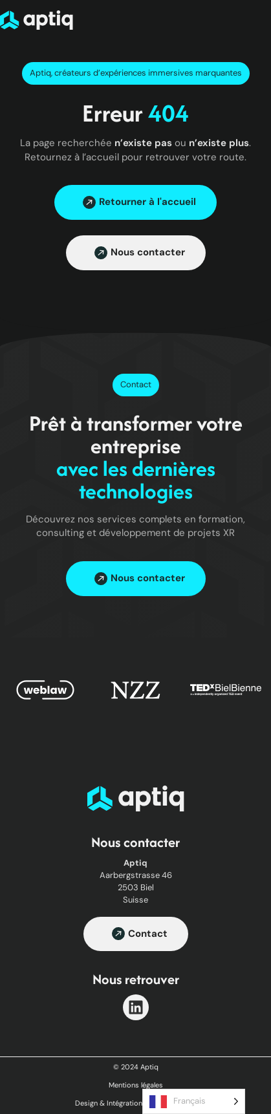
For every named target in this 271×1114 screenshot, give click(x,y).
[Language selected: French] (193, 1101)
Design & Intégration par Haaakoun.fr (135, 1103)
